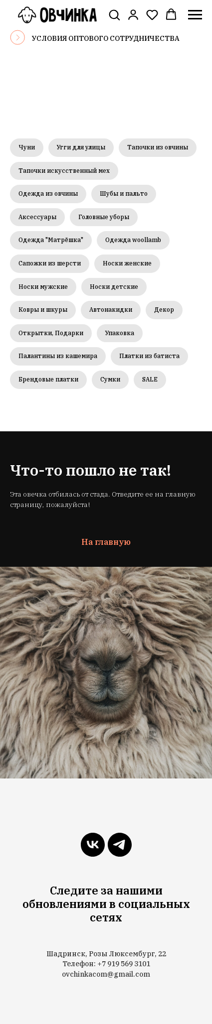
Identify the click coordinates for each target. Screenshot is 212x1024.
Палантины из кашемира (57, 356)
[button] (114, 14)
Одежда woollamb (133, 240)
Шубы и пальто (124, 193)
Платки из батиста (149, 356)
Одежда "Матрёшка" (50, 240)
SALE (150, 379)
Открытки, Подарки (50, 333)
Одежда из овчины (48, 193)
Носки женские (127, 263)
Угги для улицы (81, 147)
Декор (164, 309)
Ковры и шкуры (42, 309)
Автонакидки (110, 309)
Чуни (26, 147)
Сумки (110, 379)
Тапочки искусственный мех (64, 170)
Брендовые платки (48, 379)
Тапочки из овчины (157, 147)
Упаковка (119, 333)
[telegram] (120, 845)
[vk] (93, 845)
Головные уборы (103, 217)
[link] (133, 14)
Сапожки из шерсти (49, 263)
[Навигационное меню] (195, 15)
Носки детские (114, 286)
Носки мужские (43, 286)
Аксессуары (37, 217)
